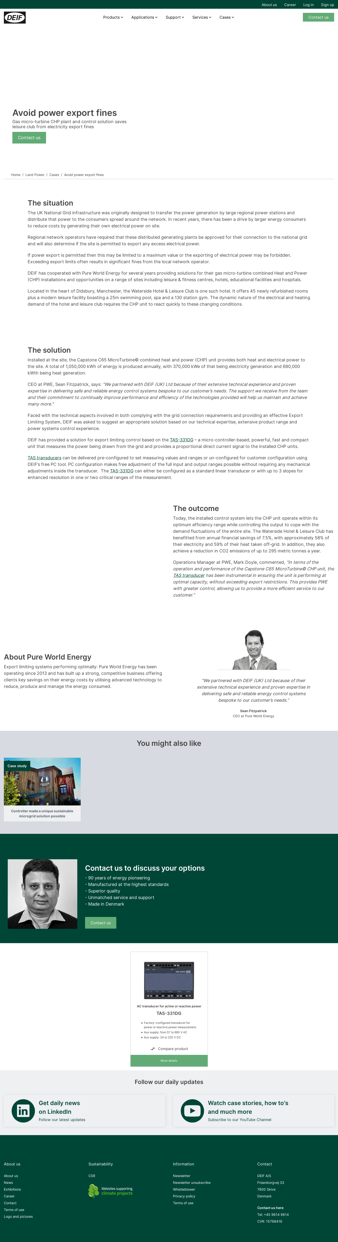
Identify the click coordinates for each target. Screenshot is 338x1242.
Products (111, 17)
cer (201, 575)
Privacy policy (184, 1196)
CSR (91, 1176)
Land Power (34, 175)
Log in (308, 4)
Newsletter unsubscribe (192, 1182)
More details (169, 1060)
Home (15, 175)
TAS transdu (185, 575)
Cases (54, 175)
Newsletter (181, 1176)
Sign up (327, 4)
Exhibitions (12, 1189)
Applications (142, 17)
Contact (10, 1203)
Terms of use (14, 1210)
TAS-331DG (181, 439)
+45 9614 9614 (276, 1214)
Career (290, 4)
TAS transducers (44, 457)
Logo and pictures (18, 1216)
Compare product (169, 1048)
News (8, 1182)
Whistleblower (184, 1189)
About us (269, 4)
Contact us (318, 17)
